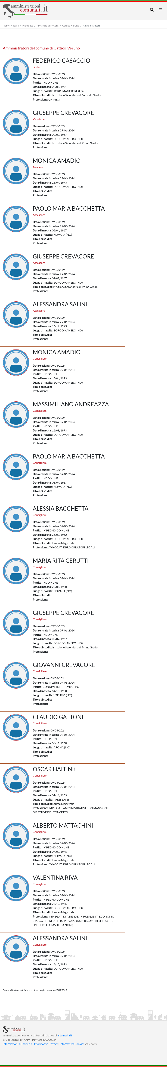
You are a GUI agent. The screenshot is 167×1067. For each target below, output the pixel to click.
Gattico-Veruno (70, 25)
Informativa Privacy (46, 1043)
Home (6, 25)
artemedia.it (64, 1035)
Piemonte (27, 25)
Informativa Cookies (72, 1043)
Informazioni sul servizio (17, 1043)
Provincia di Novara (47, 25)
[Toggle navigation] (152, 10)
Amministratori (91, 25)
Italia (16, 25)
